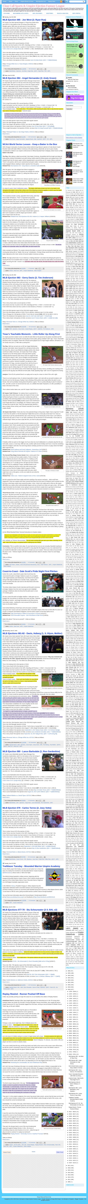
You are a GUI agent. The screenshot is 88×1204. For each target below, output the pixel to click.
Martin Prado (69, 628)
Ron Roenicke (71, 746)
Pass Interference (69, 697)
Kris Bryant (72, 581)
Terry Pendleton (80, 887)
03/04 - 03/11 (72, 1146)
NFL (67, 677)
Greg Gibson (77, 456)
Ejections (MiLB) (70, 410)
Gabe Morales (77, 442)
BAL (19, 987)
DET (17, 802)
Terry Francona (70, 887)
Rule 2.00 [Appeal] (71, 760)
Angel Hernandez (20, 139)
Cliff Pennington (72, 337)
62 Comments (32, 742)
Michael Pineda (74, 648)
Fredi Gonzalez (77, 441)
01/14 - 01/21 (72, 1160)
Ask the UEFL (17, 1144)
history (13, 886)
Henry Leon (79, 468)
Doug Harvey (69, 398)
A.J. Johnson (76, 190)
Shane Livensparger (76, 865)
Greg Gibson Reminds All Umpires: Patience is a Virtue (26, 451)
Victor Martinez (78, 943)
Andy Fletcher (80, 219)
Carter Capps (69, 312)
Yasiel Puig (78, 956)
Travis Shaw (81, 915)
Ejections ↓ (50, 13)
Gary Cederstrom (70, 444)
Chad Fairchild (70, 317)
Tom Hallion (78, 902)
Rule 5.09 (6, 1146)
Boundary (68, 268)
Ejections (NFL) (77, 412)
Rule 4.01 (79, 790)
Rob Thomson (78, 733)
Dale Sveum (75, 354)
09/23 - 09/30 (72, 1024)
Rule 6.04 (71, 809)
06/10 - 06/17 (72, 1114)
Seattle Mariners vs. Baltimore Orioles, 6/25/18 (19, 980)
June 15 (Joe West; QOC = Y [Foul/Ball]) (43, 126)
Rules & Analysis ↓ (63, 13)
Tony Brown (73, 909)
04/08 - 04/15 (72, 1135)
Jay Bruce (74, 503)
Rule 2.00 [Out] (69, 777)
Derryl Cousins (69, 388)
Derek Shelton (78, 384)
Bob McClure (70, 264)
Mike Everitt (72, 660)
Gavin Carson (79, 446)
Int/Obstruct (73, 483)
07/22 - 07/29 (72, 1045)
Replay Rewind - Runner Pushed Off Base (24, 994)
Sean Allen (80, 858)
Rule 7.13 (68, 821)
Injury (69, 481)
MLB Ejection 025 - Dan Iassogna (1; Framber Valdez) (72, 56)
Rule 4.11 (74, 795)
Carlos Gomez (69, 308)
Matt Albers (81, 632)
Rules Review (79, 831)
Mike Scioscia (69, 667)
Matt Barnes (77, 633)
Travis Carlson (75, 914)
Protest (75, 718)
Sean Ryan (77, 861)
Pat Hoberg (46, 744)
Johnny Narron (69, 545)
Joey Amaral (71, 534)
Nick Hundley (76, 686)
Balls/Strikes (12, 71)
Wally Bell (79, 946)
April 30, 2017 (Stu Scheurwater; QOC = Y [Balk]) (40, 974)
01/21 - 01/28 (72, 1158)
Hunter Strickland (70, 473)
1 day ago (68, 83)
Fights (70, 432)
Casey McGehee (69, 313)
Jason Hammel (79, 498)
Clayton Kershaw (73, 335)
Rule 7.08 (75, 818)
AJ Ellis (71, 193)
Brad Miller (68, 269)
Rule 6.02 (16, 746)
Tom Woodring (77, 905)
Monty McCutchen (78, 672)
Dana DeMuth (74, 359)
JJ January (73, 486)
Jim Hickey (81, 522)
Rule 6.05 (78, 809)
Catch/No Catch (79, 313)
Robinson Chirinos (70, 741)
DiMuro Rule (76, 389)
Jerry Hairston (69, 518)
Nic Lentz (76, 682)
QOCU (5, 746)
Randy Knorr (73, 725)
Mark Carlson (71, 616)
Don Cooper (79, 393)
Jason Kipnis (76, 500)
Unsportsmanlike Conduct (73, 939)
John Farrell (74, 537)
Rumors (82, 833)
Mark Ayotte (73, 615)
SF (70, 845)
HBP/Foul (73, 461)
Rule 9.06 (82, 829)
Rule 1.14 (72, 757)
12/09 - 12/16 (72, 998)
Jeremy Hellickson (69, 517)
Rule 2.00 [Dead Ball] (73, 765)
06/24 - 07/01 (72, 1054)
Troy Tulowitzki (69, 922)
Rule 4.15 (68, 797)
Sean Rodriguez (69, 861)
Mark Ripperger (77, 623)
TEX (45, 71)
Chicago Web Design (56, 1199)
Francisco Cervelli (70, 437)
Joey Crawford (80, 534)
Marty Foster (77, 628)
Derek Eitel (73, 383)
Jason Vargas (73, 501)
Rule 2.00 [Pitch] (72, 779)
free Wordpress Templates (68, 1199)
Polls (67, 716)
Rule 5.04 (16, 270)
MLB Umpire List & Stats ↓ (21, 13)
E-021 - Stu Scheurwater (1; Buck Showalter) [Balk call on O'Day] (31, 961)
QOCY (36, 71)
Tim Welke (73, 897)
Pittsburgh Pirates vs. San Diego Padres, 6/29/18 (20, 132)
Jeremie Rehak (76, 515)
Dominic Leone (71, 393)
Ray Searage (70, 726)
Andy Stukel (68, 222)
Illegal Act (79, 476)
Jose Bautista (75, 554)
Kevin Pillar (73, 576)
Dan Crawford (75, 356)
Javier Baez (81, 501)
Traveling (68, 914)
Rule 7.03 (76, 814)
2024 (69, 975)
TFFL (67, 882)
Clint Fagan (81, 337)
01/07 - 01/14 (72, 1162)
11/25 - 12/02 (72, 1003)
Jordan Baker (74, 551)
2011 (69, 1179)
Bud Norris (71, 298)
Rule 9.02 (75, 828)
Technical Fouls (76, 883)
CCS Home (7, 13)
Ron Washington (72, 748)
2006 (69, 1181)
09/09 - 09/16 (72, 1028)
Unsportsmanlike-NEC (71, 941)
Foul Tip (68, 436)
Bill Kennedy (69, 254)
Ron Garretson (72, 745)
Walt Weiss (77, 948)
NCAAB (67, 675)
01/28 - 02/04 (72, 1155)
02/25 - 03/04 (72, 1148)
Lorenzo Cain (69, 598)
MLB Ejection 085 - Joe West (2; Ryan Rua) (24, 20)
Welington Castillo (78, 949)
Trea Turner (69, 919)
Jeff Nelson (75, 512)
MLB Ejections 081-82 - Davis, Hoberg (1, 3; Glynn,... (75, 1083)
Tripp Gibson (77, 921)
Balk (35, 139)
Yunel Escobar (78, 961)
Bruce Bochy (77, 291)
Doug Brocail (69, 396)
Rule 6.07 (74, 811)
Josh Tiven (77, 559)
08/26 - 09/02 (72, 1033)
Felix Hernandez (69, 429)
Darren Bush (75, 364)
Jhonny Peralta (74, 522)
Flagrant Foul (78, 432)
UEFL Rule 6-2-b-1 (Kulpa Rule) (12, 48)
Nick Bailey (73, 684)
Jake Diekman (77, 488)
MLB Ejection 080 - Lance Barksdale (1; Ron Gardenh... (75, 1089)
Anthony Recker (77, 227)
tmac (38, 564)
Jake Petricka (70, 491)
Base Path (71, 246)
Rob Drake (81, 731)
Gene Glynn (29, 744)
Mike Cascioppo (78, 657)
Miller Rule (48, 859)
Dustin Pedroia (71, 400)
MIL (77, 601)
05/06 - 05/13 (72, 1125)
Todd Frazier (81, 899)
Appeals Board (30, 139)
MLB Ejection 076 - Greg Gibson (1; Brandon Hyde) (25, 165)
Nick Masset (74, 687)
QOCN (58, 744)
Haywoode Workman (70, 466)
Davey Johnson (69, 371)
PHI (67, 694)
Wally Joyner (69, 948)
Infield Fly (81, 480)
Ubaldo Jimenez (78, 930)
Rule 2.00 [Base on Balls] (75, 762)
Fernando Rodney (69, 430)
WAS (72, 946)
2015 (69, 1170)
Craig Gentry (79, 349)
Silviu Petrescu (78, 868)
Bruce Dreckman (70, 293)
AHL (79, 192)
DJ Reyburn (75, 352)
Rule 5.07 (10, 746)
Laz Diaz (75, 593)
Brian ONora (69, 288)
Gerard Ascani (73, 451)
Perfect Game (73, 708)
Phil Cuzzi (73, 713)
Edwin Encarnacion (77, 406)
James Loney (69, 495)
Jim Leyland (79, 523)
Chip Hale (70, 324)
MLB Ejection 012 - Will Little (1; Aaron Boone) (78, 154)
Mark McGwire (70, 621)
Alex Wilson (76, 210)
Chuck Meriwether (74, 334)
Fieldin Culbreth (79, 431)
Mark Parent (68, 623)
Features (80, 427)
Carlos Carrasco (78, 307)
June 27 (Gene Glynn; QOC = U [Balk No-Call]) (44, 318)
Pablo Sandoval (79, 694)
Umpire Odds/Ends (28, 270)
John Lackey (76, 540)
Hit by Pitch (77, 469)
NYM (77, 677)
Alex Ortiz (75, 209)
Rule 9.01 (68, 828)
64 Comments (31, 857)
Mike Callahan (80, 655)
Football (74, 434)
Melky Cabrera (76, 645)
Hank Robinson (69, 464)
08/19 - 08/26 (72, 1035)
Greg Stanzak (76, 458)
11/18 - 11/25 (72, 1005)
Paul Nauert (75, 704)
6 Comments (31, 624)
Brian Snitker (69, 290)
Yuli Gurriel (70, 961)
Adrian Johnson (77, 202)
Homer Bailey (75, 471)
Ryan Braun (81, 836)
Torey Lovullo (69, 912)
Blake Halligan (77, 259)
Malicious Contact (77, 606)
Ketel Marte (71, 571)
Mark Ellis (80, 616)
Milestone (68, 670)
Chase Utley (81, 320)
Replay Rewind (39, 1144)
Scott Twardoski (75, 856)
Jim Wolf (68, 527)
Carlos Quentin (69, 310)
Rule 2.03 (72, 785)
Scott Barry (75, 851)
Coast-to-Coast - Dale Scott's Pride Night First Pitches (30, 571)
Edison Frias (74, 405)
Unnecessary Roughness (73, 938)
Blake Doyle (69, 259)
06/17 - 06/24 (72, 1111)
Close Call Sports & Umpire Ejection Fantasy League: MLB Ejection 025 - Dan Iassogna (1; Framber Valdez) (72, 89)
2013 (69, 1174)
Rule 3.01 (77, 785)
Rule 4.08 (73, 794)
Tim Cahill (73, 892)
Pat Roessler (77, 701)
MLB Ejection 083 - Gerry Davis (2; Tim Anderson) (28, 277)
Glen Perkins (79, 454)
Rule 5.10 (76, 804)
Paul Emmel (75, 703)
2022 (69, 980)
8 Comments (31, 562)
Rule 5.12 (72, 806)
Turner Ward (79, 922)
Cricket (67, 351)
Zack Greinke (76, 963)
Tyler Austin (76, 924)
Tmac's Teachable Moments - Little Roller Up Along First (31, 334)
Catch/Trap (71, 315)
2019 (69, 987)
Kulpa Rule (30, 71)
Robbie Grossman (70, 735)
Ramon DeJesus (70, 723)
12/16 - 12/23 (72, 996)
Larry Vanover (77, 591)
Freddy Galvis (69, 441)
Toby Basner (71, 899)
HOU (80, 461)
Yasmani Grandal (70, 958)
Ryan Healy (79, 838)
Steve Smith (75, 875)
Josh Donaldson (78, 557)
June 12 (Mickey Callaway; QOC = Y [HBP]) (47, 976)
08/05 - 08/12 (72, 1040)
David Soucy (69, 379)
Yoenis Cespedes (80, 958)
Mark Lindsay (74, 620)
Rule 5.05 (71, 801)
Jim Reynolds (69, 525)
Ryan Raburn (76, 839)
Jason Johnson (69, 500)
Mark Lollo (81, 620)
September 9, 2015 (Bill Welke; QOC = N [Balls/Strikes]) (39, 846)
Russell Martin (71, 834)
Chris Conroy (74, 325)
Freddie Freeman (78, 439)
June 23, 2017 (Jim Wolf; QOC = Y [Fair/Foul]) (39, 316)
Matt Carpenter (80, 635)
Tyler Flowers (73, 926)
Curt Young (73, 351)
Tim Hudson (79, 892)
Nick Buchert (79, 684)
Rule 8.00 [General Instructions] (28, 564)
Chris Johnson (71, 329)
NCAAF (74, 675)
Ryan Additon (80, 834)
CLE (80, 302)
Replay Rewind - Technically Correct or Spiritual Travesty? (27, 1133)
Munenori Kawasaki (70, 674)
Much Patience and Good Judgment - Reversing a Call (26, 449)
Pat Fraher (70, 699)
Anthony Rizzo (78, 229)
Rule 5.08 (79, 802)
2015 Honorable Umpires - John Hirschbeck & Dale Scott (27, 615)
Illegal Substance (70, 480)
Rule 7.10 (72, 819)
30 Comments (32, 326)
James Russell (69, 496)
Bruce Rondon (79, 293)
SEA (82, 843)
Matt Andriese (70, 633)
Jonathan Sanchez (75, 549)
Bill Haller (73, 253)
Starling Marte (75, 871)
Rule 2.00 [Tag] (75, 784)
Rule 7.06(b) (68, 817)
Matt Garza (77, 637)
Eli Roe (77, 414)
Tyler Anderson (69, 924)
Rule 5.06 (58, 1144)
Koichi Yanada (76, 579)
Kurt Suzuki (72, 583)
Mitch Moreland (69, 672)
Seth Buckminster (75, 863)
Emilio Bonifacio (75, 415)
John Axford (77, 535)
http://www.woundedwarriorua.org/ (13, 897)
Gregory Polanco (74, 459)
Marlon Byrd (68, 626)
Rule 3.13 (78, 789)
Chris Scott (76, 330)
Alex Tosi (68, 210)
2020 (69, 984)
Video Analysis (37, 270)
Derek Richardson (69, 384)
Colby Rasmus (77, 342)
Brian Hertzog (79, 285)
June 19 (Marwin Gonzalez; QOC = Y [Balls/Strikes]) (45, 732)
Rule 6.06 (68, 811)
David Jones (73, 374)
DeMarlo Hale (69, 381)
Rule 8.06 (79, 826)
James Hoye (77, 493)
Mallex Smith (69, 608)
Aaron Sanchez (75, 197)
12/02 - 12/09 (72, 1000)
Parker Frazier (79, 696)
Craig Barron (79, 347)
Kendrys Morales (69, 569)
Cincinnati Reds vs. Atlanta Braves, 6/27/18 (18, 852)
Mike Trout (79, 667)
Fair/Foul (78, 425)
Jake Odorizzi (74, 490)
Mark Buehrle (81, 615)
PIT (71, 694)
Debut (76, 381)
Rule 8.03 (76, 824)
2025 (69, 973)
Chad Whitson (80, 317)
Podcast (79, 714)
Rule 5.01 (80, 797)
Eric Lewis (80, 420)
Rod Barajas (79, 741)
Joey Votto (35, 859)
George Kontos (75, 449)
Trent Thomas (78, 919)
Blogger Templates (79, 1199)
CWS (10, 329)
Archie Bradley (78, 232)
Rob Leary (71, 733)
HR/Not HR (78, 463)
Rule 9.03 (82, 828)
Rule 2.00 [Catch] (79, 763)
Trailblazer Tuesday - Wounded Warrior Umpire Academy (31, 866)
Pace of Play (69, 696)
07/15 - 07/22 (72, 1047)
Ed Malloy (77, 401)
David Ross (78, 378)
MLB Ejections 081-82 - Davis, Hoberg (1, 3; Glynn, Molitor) (32, 633)
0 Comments (32, 900)
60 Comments (32, 69)
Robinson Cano (79, 740)
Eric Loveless (69, 422)
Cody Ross (69, 342)
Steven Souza (75, 877)
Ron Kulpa (81, 745)
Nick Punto (81, 687)
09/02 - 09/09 (72, 1031)
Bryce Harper (78, 295)
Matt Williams (69, 642)
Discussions (81, 391)
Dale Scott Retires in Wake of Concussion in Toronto (25, 613)
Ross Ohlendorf (75, 750)
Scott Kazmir (75, 855)
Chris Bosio (77, 324)
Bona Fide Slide (77, 266)
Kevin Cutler (68, 572)
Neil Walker (72, 681)
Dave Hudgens (80, 366)
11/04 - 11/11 (72, 1010)
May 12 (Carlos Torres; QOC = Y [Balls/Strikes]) (47, 790)
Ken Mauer (79, 567)
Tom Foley (70, 902)
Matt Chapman (71, 637)
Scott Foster (75, 853)
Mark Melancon (79, 621)
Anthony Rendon (70, 229)
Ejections (18, 71)
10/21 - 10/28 (72, 1014)
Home (33, 1151)
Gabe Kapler (69, 442)
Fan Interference (70, 427)
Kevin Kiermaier (75, 574)
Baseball (71, 248)
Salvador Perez (77, 848)
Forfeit (80, 434)
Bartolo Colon (73, 244)
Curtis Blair (79, 351)
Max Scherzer (76, 643)
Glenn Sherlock (69, 456)
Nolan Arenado (70, 691)
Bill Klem (75, 254)
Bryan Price (69, 295)
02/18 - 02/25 (72, 1151)
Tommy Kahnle (69, 907)
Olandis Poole (78, 692)
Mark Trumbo (69, 625)
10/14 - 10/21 (72, 1017)
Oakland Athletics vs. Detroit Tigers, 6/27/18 (18, 795)
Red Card (68, 728)
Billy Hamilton (81, 258)
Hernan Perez (69, 469)
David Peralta (71, 376)
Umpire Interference (70, 932)
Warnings (68, 949)
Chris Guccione (80, 327)
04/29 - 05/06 (72, 1128)
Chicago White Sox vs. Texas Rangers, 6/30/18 (19, 64)
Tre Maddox (79, 917)
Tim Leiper (68, 893)
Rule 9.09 (70, 831)
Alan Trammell (79, 204)
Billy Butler (68, 258)
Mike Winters (69, 669)
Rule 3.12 (72, 789)
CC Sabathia (76, 300)
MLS (76, 603)
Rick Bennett (71, 86)
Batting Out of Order (72, 249)
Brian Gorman (69, 285)
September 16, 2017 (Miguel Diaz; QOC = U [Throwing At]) (40, 733)
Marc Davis (74, 611)
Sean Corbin (79, 860)
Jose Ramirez (74, 556)
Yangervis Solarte (70, 956)
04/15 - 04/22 (72, 1132)
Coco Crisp (75, 340)
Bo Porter (75, 261)
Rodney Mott (69, 743)
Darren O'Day (36, 987)
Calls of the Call (80, 303)
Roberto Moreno (80, 736)
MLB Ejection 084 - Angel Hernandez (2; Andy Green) (29, 78)
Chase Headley (74, 320)
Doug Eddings (77, 396)
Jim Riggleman (79, 525)
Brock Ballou (78, 290)
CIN (25, 859)
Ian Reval (73, 476)
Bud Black (81, 297)
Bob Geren (81, 263)
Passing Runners (79, 697)
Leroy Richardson (75, 594)
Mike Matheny (72, 662)
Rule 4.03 (68, 792)
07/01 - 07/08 (72, 1052)
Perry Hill (69, 709)
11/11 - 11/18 (72, 1007)
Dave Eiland (72, 366)
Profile (74, 716)
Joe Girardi (76, 530)
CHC (82, 300)
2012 (69, 1177)
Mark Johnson (76, 618)
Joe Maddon (73, 532)
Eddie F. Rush (75, 403)
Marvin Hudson (70, 630)
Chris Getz (72, 327)
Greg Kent (68, 458)
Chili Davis (81, 322)
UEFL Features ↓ (38, 13)
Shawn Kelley (69, 868)
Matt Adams (74, 632)
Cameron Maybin (72, 305)
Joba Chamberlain (75, 528)
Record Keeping (78, 726)
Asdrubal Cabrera (75, 236)
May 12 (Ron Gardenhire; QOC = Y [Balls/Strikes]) (46, 848)
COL (67, 303)
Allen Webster (74, 215)
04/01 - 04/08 (72, 1137)
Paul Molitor (53, 744)
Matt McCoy (70, 640)
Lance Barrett (73, 588)
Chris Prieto (79, 329)
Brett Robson (75, 281)
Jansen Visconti (69, 498)
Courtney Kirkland (70, 347)
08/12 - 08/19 (72, 1038)
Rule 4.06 (68, 794)
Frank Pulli (69, 439)
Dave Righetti (71, 369)
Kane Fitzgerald (76, 564)
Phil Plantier (71, 714)
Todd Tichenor (44, 564)
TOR (74, 882)
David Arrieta (78, 371)
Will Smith (77, 951)
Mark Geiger (68, 618)
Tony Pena (69, 910)
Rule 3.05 (72, 787)
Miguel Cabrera (77, 652)
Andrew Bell (70, 217)
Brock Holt (68, 291)
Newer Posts (6, 1152)
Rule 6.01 (81, 806)
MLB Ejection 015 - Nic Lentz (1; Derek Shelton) (78, 171)
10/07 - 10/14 (72, 1019)
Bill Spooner (71, 256)
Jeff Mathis (76, 510)
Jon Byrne (77, 545)
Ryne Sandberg (71, 843)
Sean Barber (69, 860)
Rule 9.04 (69, 829)
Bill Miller (81, 254)
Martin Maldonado (77, 626)
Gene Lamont (76, 447)
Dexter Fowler (69, 389)
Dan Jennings (76, 357)
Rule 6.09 (70, 812)
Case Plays (77, 312)
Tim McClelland (75, 893)
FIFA (73, 425)
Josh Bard (70, 557)
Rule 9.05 (75, 829)
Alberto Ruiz (78, 205)
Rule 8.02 (68, 824)
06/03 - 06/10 (72, 1116)
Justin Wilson (81, 562)
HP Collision (69, 463)
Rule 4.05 (80, 792)
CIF (70, 302)
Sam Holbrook (73, 850)
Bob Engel (75, 263)
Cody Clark (81, 340)
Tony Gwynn (81, 909)
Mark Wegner (77, 625)
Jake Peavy (81, 490)
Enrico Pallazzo (79, 417)
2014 (69, 1172)
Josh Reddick (69, 559)
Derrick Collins (69, 386)
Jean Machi (70, 505)
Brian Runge (79, 288)
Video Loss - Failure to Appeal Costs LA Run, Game (25, 475)
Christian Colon (75, 332)
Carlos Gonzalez (78, 308)
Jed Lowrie (77, 505)
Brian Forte (79, 283)
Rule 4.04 (74, 792)
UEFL (49, 71)
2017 (69, 1165)
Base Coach (81, 244)
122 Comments (32, 985)
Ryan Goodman (71, 838)
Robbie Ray (79, 735)
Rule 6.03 (81, 807)
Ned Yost (71, 679)
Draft (82, 398)
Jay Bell (69, 503)
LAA (75, 584)
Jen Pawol (75, 513)
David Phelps (79, 376)
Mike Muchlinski (77, 664)
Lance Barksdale (36, 802)
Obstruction (69, 692)
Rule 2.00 (79, 758)
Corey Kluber (69, 346)
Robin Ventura (69, 740)
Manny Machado (73, 610)
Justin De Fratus (75, 561)
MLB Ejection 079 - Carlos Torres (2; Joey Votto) (27, 808)
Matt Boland (72, 635)
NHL (72, 677)
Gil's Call (24, 1144)
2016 (69, 1168)
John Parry (74, 542)
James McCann (78, 495)
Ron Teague (81, 746)
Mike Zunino (79, 669)
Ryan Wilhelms (81, 841)
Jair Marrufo (69, 488)
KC (68, 564)
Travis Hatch (73, 915)
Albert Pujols (69, 205)
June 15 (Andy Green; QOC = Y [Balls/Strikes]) (43, 60)
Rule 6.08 (81, 811)
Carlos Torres (19, 859)
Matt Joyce (73, 638)
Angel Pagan (73, 226)
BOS (77, 241)
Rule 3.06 (78, 787)
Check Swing (71, 322)
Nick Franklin (68, 686)
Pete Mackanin (76, 709)
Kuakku (70, 77)
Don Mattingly (69, 395)
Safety (70, 848)
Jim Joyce (70, 523)
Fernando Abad (78, 429)
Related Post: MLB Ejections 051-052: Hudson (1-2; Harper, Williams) (30, 216)
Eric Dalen (77, 419)
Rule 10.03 (72, 758)
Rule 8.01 (78, 823)
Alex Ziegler (74, 212)
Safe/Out (40, 329)
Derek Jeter (79, 383)
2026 (69, 971)
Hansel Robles (78, 464)
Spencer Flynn (75, 870)
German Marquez (71, 452)
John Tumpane (76, 544)
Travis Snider (70, 917)
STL (78, 845)
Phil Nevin (81, 713)
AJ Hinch (77, 193)
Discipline (73, 391)
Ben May (81, 249)
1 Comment (31, 268)
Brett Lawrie (75, 280)
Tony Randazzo (77, 910)
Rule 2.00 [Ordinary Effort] (75, 775)
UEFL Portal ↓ (76, 13)
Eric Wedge (76, 422)
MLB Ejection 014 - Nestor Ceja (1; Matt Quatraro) (78, 145)
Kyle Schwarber (80, 583)
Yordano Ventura (80, 960)
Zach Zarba (68, 963)
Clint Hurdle (71, 339)
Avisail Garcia (69, 239)
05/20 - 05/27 (72, 1121)
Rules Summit (73, 833)
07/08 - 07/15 (72, 1049)
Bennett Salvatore (73, 251)
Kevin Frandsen (76, 572)
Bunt (78, 298)
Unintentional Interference (73, 936)
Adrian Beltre (74, 200)
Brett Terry (81, 281)
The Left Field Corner (72, 888)
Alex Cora (68, 209)
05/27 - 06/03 (72, 1118)
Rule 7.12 (80, 819)
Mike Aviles (72, 655)
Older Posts (60, 1152)
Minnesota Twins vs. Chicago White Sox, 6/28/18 (20, 321)
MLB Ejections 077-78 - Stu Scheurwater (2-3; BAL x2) (30, 910)
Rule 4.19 (74, 797)
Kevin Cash (78, 571)
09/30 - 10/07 (72, 1021)
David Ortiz (81, 374)
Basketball (81, 248)
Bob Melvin (78, 264)
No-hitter (69, 689)
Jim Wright (76, 527)
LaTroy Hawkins (69, 586)
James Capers (79, 491)
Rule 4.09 (79, 794)
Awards (76, 239)
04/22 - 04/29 (72, 1130)
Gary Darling (81, 444)
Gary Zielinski (71, 446)
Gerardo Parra (81, 451)
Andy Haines (79, 220)
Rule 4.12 (80, 795)
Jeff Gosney (75, 508)
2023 (69, 977)
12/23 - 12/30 (72, 994)
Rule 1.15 (78, 757)
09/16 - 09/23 (72, 1026)
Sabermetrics (69, 846)
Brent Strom (76, 278)
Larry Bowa (75, 589)
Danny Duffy (75, 362)
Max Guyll (68, 643)
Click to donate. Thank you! (73, 94)
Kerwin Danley (80, 569)
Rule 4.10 (68, 795)
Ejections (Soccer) (70, 414)
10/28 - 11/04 (72, 1012)
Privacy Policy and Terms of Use (44, 1197)
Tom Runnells (76, 904)
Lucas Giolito (77, 598)
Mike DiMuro (69, 659)
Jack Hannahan (80, 486)
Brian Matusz (79, 286)
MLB (70, 603)
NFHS (80, 675)
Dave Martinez (80, 367)
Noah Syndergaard (78, 689)
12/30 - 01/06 (72, 991)
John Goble (76, 539)
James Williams (78, 496)
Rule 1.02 (77, 753)
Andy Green (12, 139)
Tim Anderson (46, 329)
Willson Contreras (77, 953)
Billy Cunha (74, 258)
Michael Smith (75, 650)
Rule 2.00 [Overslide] (49, 1144)
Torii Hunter (79, 912)
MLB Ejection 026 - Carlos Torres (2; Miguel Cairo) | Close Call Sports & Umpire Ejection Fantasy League (72, 81)
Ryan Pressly (69, 839)
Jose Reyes (81, 556)
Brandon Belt (74, 271)
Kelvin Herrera (71, 567)
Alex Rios (80, 209)
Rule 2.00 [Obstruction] (77, 774)
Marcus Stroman (75, 613)
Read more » (6, 65)
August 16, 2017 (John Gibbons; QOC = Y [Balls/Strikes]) (43, 791)
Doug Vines (76, 398)
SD (48, 139)
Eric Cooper (69, 419)
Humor (80, 471)
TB (74, 880)
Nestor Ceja (78, 681)
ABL (74, 192)
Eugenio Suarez (75, 424)
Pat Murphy (68, 701)
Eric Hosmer (73, 420)
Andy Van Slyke (76, 222)
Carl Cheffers (81, 305)
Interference (75, 485)
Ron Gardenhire (45, 802)
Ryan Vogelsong (72, 841)
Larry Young (68, 593)
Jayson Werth (81, 503)
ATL (77, 195)
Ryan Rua (41, 71)
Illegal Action (69, 478)
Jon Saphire (74, 547)
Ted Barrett (69, 885)
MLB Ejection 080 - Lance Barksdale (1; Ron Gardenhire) (31, 751)
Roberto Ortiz (70, 738)
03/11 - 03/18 (72, 1144)
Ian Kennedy (77, 474)
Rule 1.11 (72, 755)
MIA (73, 601)
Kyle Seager (69, 584)
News (67, 682)
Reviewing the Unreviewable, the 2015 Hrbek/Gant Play (26, 1062)
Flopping (68, 434)
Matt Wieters (79, 640)
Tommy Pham (77, 907)
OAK (78, 691)
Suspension (68, 880)
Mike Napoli (68, 665)
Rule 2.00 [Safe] (76, 780)
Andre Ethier (81, 215)
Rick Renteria (75, 730)
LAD (80, 584)
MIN (41, 744)
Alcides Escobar (70, 207)
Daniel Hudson (75, 361)
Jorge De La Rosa (75, 552)
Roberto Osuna (79, 738)
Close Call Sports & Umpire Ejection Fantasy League (33, 5)
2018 (69, 989)
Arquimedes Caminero (71, 234)
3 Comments (31, 800)
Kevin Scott (81, 576)
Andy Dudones (71, 219)
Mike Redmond (77, 665)
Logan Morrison (78, 596)
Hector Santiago (70, 468)
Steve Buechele (75, 873)
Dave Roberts (78, 369)
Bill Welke (78, 256)
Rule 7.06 (79, 816)
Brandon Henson (74, 273)
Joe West (24, 71)
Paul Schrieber (74, 706)
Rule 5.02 (68, 799)
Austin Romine (79, 237)
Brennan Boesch (74, 276)
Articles (11, 270)
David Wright (78, 379)
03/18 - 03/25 (72, 1142)
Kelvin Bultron (81, 566)
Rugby (71, 753)
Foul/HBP (77, 436)
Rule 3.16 (72, 790)
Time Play (81, 897)
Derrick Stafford (78, 386)
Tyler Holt (80, 926)
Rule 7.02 (68, 814)
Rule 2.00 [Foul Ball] (74, 768)
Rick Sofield (72, 731)
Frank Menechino (80, 437)
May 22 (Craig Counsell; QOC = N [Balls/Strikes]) (48, 128)
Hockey (67, 471)
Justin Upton (73, 562)
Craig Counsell (70, 349)
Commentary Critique (76, 344)
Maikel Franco (75, 605)
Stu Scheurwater (76, 878)
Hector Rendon (79, 466)
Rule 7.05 (72, 816)
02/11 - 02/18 (72, 1153)
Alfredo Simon (76, 214)
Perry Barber (81, 708)
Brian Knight (69, 286)
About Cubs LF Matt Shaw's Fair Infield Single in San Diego (78, 180)
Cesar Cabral (79, 315)
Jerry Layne (77, 518)
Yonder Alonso (71, 960)
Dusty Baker (79, 400)
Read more (74, 52)
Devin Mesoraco (78, 388)
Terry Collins (78, 885)
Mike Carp (70, 657)
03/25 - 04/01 (72, 1139)
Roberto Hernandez (70, 736)
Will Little (68, 951)
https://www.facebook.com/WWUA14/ (44, 897)
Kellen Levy (73, 566)
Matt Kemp (81, 638)
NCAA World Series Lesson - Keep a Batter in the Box (30, 144)
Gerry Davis (21, 329)
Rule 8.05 (72, 826)
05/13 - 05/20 (72, 1123)
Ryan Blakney (71, 836)
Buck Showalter (28, 987)
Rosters (74, 752)
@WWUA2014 (7, 872)
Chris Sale (68, 330)
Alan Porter (12, 564)
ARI (72, 195)
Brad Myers (75, 269)
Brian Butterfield (71, 283)
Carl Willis (70, 307)
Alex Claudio (79, 207)
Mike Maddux (81, 660)
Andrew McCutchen (79, 217)
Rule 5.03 (75, 799)
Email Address (69, 105)
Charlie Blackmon (73, 318)
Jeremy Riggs (78, 517)
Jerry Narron (77, 520)
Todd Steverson (71, 900)
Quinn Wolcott (76, 721)
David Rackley (69, 378)
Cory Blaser (77, 346)
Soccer (67, 870)
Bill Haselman (79, 253)
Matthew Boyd (79, 642)
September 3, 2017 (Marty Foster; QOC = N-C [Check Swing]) (42, 730)
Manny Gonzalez (79, 608)
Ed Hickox (68, 401)
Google (43, 1199)
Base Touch (80, 246)
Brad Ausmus (77, 268)
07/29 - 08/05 (72, 1042)
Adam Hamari (74, 199)
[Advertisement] (17, 1171)
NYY (82, 677)
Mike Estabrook (80, 659)
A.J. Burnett (68, 190)
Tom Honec (68, 904)
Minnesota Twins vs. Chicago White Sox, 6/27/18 (20, 737)
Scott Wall (74, 858)
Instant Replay (29, 329)
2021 (69, 982)
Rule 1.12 (78, 755)
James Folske (69, 493)
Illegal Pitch (78, 478)
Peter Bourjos (76, 711)
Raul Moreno (81, 725)
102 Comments (32, 137)
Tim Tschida (76, 895)
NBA (79, 674)
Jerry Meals (69, 520)
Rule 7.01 (78, 812)
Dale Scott (16, 626)
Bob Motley (68, 266)
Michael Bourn (74, 647)
